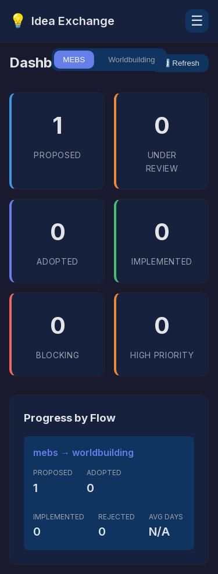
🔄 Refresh (179, 63)
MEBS (74, 59)
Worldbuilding (131, 59)
